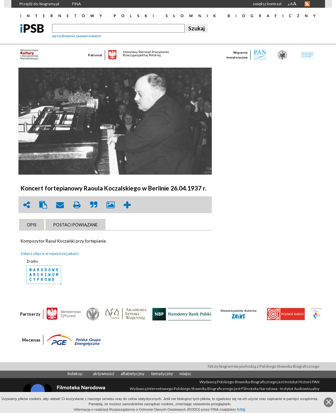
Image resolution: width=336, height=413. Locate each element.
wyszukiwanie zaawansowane (76, 36)
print (77, 205)
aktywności (103, 373)
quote (94, 205)
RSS (307, 3)
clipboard (43, 205)
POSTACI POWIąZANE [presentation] (75, 224)
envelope (60, 205)
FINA (76, 3)
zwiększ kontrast (267, 3)
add (127, 205)
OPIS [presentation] (32, 224)
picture (110, 205)
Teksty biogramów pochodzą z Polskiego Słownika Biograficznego (263, 366)
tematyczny (162, 373)
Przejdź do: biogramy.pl (39, 3)
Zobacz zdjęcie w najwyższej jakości (50, 253)
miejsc (185, 373)
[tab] (31, 225)
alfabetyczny (133, 373)
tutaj (241, 409)
